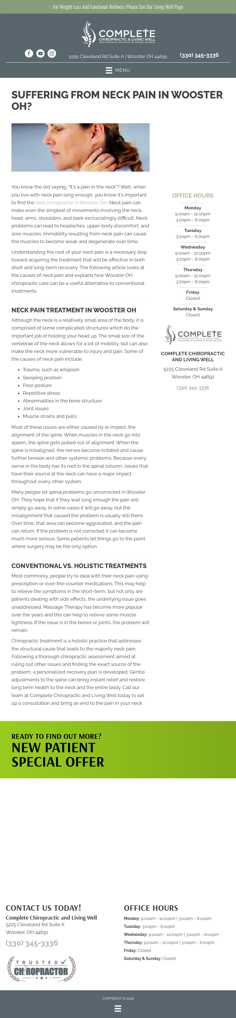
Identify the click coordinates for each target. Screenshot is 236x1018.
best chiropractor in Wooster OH (71, 202)
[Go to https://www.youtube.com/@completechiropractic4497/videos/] (40, 54)
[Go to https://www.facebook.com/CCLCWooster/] (29, 54)
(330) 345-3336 (199, 54)
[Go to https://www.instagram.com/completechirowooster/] (51, 54)
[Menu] (118, 1008)
